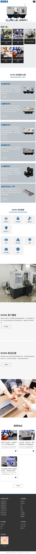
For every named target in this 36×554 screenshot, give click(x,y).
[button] (34, 2)
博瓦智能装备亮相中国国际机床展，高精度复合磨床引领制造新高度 (9, 470)
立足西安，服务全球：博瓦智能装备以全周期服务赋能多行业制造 (26, 443)
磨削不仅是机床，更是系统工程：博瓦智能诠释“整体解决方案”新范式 (9, 443)
